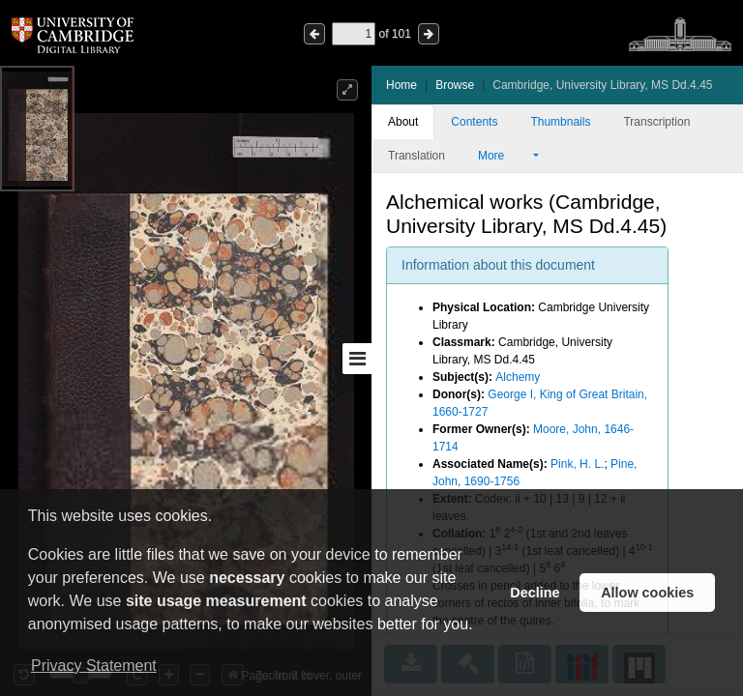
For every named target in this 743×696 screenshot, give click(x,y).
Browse (454, 85)
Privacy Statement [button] (94, 665)
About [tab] (403, 122)
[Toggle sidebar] (357, 358)
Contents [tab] (474, 122)
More (504, 155)
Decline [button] (534, 592)
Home (401, 85)
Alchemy (517, 377)
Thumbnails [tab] (560, 122)
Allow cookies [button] (647, 592)
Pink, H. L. (577, 464)
